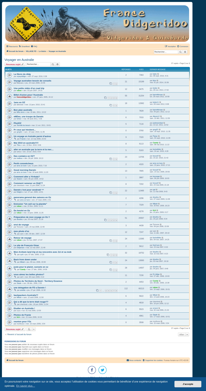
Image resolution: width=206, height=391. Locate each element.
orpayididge (21, 76)
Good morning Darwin (25, 170)
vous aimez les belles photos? (29, 274)
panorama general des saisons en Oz (32, 197)
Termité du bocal (23, 125)
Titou (19, 145)
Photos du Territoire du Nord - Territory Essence (38, 281)
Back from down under (25, 259)
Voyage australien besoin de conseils (32, 81)
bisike (155, 88)
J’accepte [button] (188, 384)
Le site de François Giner (26, 245)
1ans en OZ (19, 102)
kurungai (156, 176)
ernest (155, 308)
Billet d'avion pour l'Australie (28, 95)
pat (154, 190)
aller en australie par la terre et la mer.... (34, 149)
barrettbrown (158, 95)
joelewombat (158, 123)
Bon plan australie (23, 110)
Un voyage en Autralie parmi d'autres (32, 136)
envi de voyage (21, 224)
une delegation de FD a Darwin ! (30, 287)
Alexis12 (156, 116)
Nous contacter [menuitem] (133, 360)
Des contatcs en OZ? (24, 156)
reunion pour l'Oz (22, 321)
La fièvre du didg (22, 74)
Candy (155, 143)
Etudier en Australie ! (24, 308)
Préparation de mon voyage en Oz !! (32, 217)
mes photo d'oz (21, 231)
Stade (19, 283)
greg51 (19, 132)
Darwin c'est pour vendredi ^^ (29, 190)
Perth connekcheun (23, 163)
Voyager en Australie (19, 60)
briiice (19, 119)
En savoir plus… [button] (25, 386)
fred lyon (156, 245)
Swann (19, 179)
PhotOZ (17, 123)
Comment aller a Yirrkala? (27, 176)
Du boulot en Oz (22, 210)
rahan (19, 90)
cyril (21, 254)
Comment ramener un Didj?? (28, 183)
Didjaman (20, 248)
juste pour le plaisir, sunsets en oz (31, 267)
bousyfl (156, 156)
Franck (23, 139)
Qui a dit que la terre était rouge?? (31, 302)
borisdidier (157, 149)
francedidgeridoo (24, 97)
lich (154, 210)
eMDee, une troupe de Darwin (28, 116)
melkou (19, 158)
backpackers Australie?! (26, 295)
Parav (155, 136)
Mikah (155, 204)
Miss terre (20, 112)
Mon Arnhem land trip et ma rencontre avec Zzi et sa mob (42, 252)
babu (155, 74)
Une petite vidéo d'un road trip (29, 88)
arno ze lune (22, 166)
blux (154, 80)
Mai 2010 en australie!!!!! (26, 143)
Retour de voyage (23, 238)
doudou (156, 197)
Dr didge (156, 274)
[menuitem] (24, 46)
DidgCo (20, 192)
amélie (22, 290)
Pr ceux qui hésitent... (25, 130)
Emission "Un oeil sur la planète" (30, 204)
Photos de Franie (22, 315)
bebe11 (156, 102)
